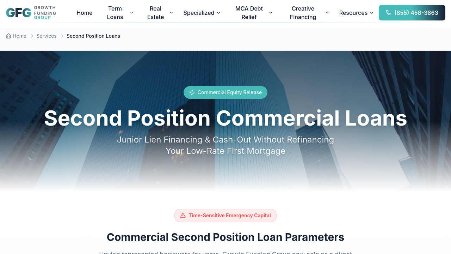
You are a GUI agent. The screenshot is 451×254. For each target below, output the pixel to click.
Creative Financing (309, 12)
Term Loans (120, 12)
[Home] (16, 36)
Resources (357, 12)
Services (46, 36)
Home (84, 12)
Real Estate (160, 12)
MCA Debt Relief (254, 12)
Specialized (202, 12)
